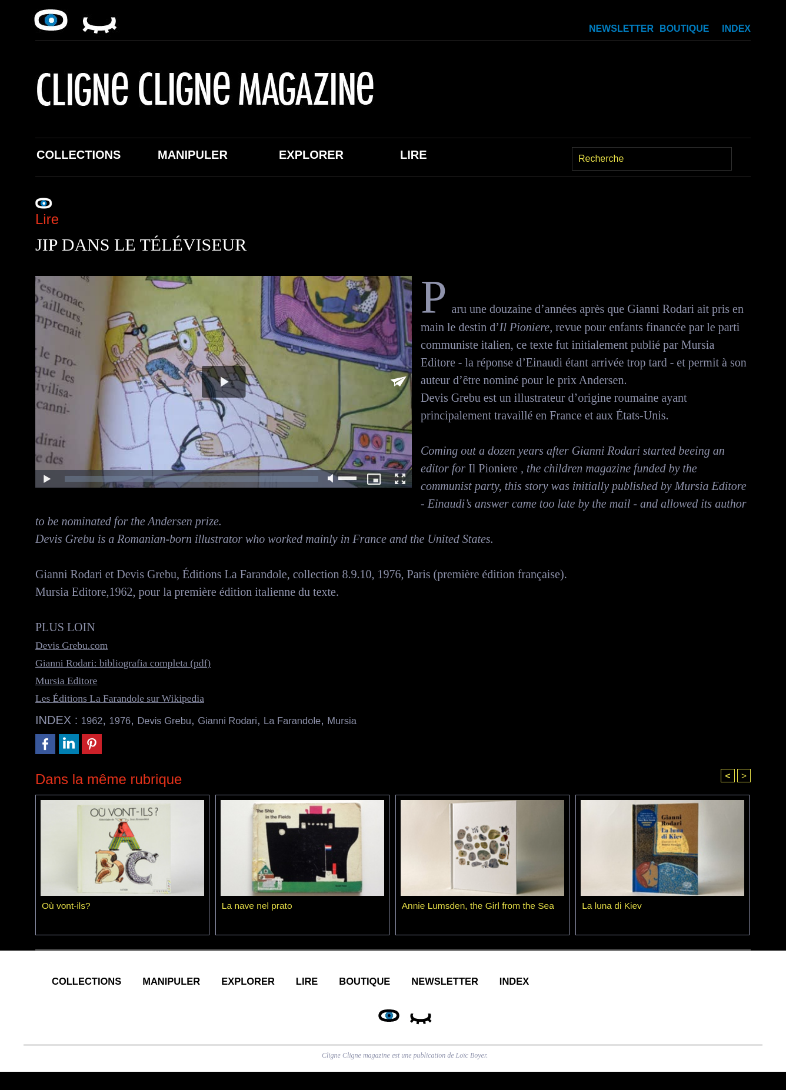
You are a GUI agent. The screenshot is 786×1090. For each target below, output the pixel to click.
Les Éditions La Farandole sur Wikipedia (131, 697)
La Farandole (332, 720)
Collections (78, 154)
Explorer (311, 154)
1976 (127, 720)
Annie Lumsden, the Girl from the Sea (480, 907)
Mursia (390, 720)
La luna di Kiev (613, 907)
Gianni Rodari (254, 720)
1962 (94, 720)
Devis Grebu (179, 720)
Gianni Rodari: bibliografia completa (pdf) (135, 662)
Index (736, 29)
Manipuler (193, 154)
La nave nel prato (258, 907)
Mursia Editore (70, 680)
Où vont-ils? (67, 907)
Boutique (684, 29)
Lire (413, 154)
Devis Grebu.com (76, 644)
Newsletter (621, 29)
